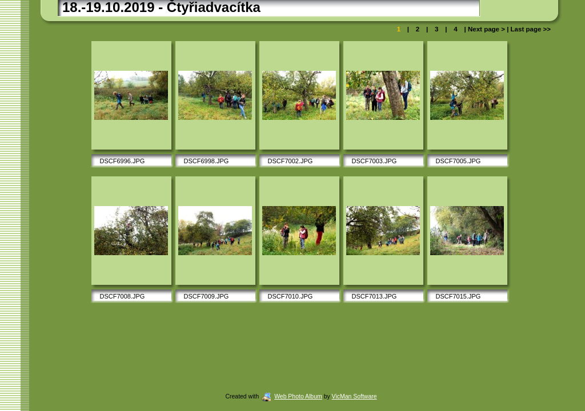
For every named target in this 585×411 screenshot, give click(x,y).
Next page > (486, 29)
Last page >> (529, 29)
